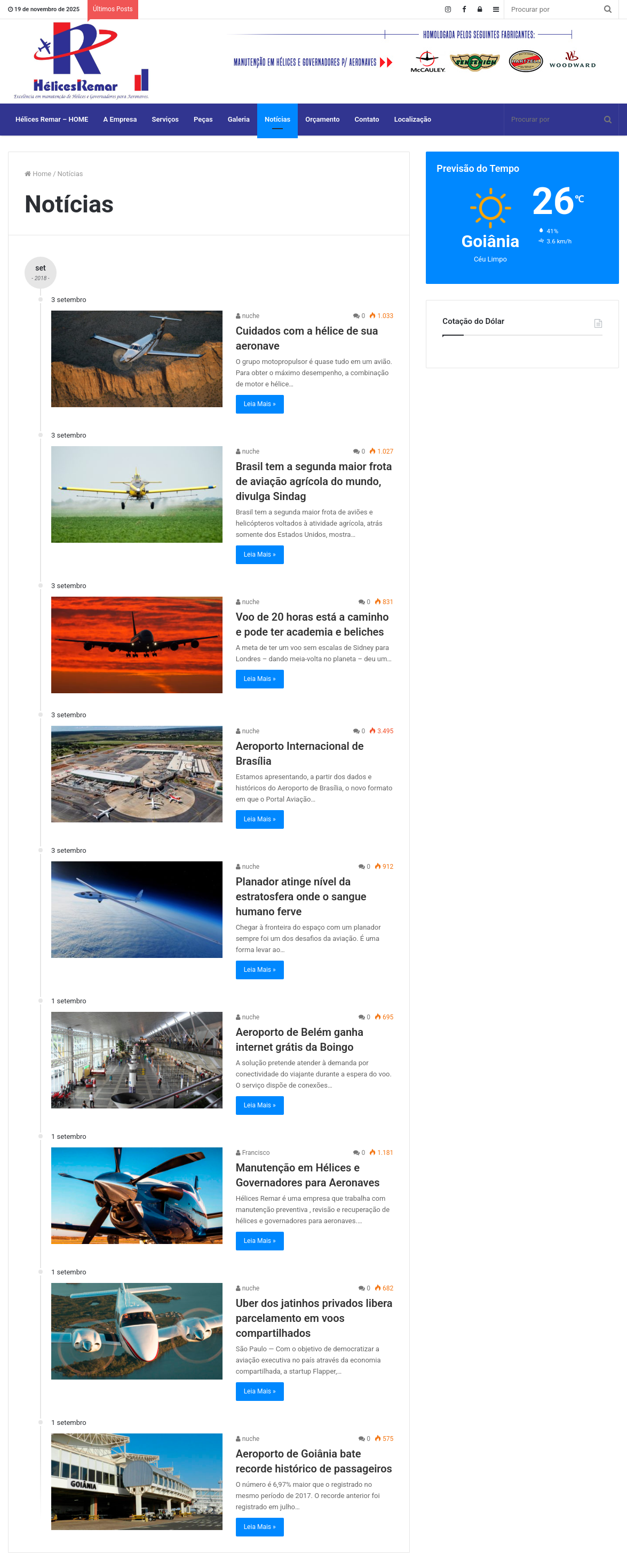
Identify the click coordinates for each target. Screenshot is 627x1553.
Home (38, 174)
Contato (367, 119)
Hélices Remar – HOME (51, 119)
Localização (413, 119)
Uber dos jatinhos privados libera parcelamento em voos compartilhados (314, 1318)
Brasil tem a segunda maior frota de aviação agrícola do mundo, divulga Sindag (314, 481)
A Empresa (120, 119)
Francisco (253, 1152)
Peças (203, 119)
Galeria (239, 119)
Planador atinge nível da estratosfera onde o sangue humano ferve (301, 896)
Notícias (277, 119)
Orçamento (322, 119)
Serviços (165, 119)
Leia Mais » (260, 404)
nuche (247, 316)
